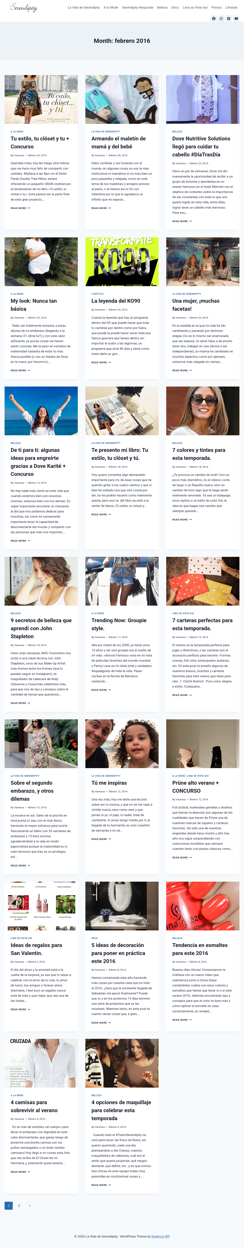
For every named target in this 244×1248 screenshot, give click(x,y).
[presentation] (41, 99)
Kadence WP (161, 1236)
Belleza (162, 7)
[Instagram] (221, 18)
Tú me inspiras (109, 783)
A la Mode (111, 7)
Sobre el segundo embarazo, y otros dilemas (32, 791)
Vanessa (19, 155)
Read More (20, 208)
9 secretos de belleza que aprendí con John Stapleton (41, 628)
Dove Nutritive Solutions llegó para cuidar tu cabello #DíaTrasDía (201, 146)
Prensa (216, 7)
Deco (175, 7)
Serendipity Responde (137, 7)
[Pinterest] (229, 18)
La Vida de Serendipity (84, 7)
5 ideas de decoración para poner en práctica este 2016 (118, 953)
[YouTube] (236, 18)
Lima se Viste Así (195, 7)
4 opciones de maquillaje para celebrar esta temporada (121, 1110)
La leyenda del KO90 (116, 301)
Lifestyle (231, 7)
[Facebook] (214, 18)
